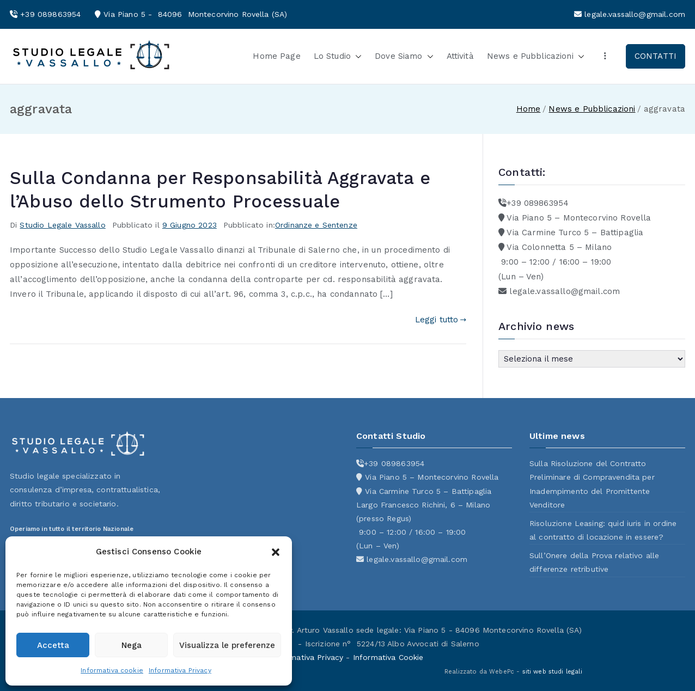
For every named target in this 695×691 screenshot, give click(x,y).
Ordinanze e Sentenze (316, 225)
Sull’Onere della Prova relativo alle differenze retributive (594, 562)
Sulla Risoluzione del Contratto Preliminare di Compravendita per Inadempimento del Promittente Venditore (592, 484)
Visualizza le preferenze (227, 645)
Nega (131, 645)
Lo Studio (338, 56)
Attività (460, 56)
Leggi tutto (440, 320)
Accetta (53, 645)
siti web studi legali (552, 671)
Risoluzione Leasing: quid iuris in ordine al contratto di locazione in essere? (602, 530)
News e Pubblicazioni (535, 56)
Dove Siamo (404, 56)
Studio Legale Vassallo (62, 225)
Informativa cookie (112, 670)
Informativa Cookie (388, 657)
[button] (275, 552)
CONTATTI (655, 56)
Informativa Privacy (180, 670)
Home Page (276, 56)
